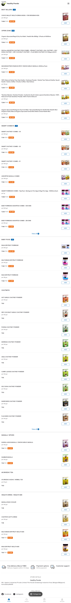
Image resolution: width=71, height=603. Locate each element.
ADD (65, 23)
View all (34, 234)
